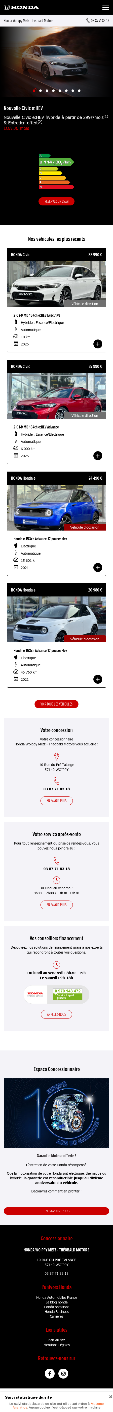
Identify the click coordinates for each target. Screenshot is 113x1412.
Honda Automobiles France (56, 1297)
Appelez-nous (56, 1014)
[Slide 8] (79, 90)
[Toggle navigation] (105, 8)
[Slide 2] (40, 90)
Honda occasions (56, 1307)
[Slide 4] (53, 90)
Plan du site (56, 1340)
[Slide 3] (47, 90)
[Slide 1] (34, 90)
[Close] (110, 1396)
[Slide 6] (66, 90)
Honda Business (57, 1311)
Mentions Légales (56, 1345)
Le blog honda (57, 1302)
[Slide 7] (73, 90)
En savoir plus (57, 800)
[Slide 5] (60, 90)
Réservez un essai (56, 201)
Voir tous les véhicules (56, 704)
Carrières (56, 1316)
